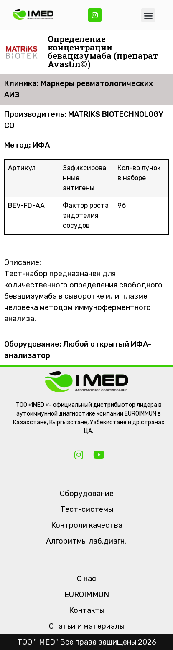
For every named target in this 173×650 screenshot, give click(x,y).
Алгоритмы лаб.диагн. (86, 541)
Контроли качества (86, 525)
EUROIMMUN (86, 594)
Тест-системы (86, 509)
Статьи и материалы (87, 626)
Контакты (86, 610)
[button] (148, 15)
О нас (86, 578)
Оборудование (87, 493)
